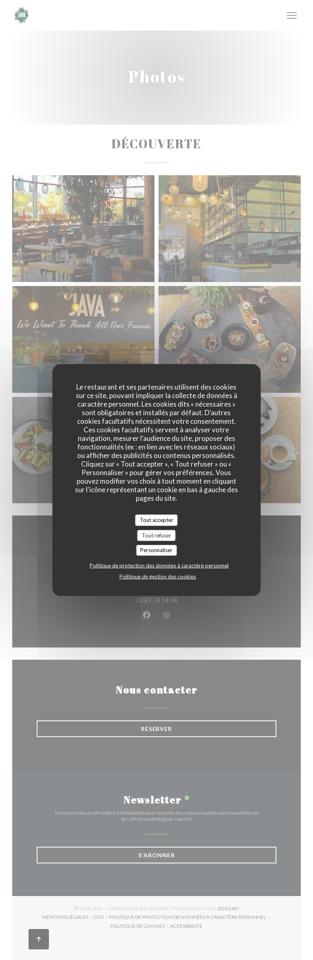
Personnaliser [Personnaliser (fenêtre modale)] (156, 550)
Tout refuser (156, 535)
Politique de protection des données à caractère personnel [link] (159, 565)
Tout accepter (156, 520)
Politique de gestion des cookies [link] (157, 576)
